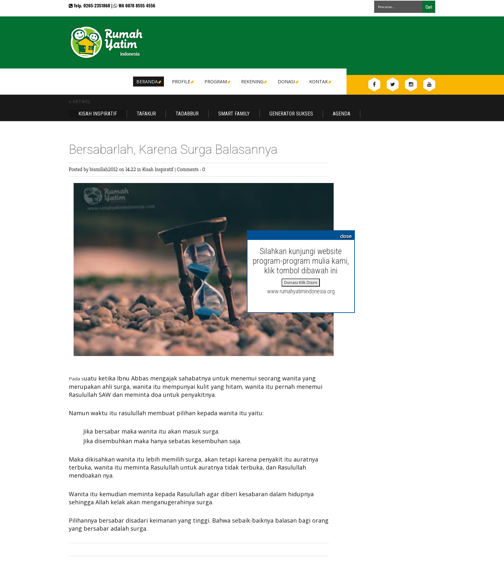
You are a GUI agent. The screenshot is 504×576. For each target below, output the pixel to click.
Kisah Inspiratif (97, 114)
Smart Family (234, 114)
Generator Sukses (291, 114)
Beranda (148, 81)
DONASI (287, 81)
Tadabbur (187, 114)
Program (216, 81)
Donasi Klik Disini (300, 282)
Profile (182, 81)
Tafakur (146, 114)
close (346, 236)
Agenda (341, 114)
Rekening (253, 81)
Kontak (319, 81)
